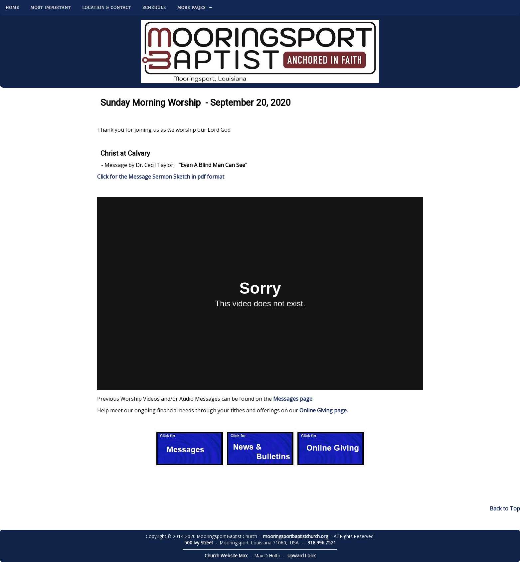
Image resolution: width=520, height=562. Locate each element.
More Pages (191, 7)
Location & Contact (106, 7)
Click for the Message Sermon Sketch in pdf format (160, 176)
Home (12, 7)
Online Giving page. (323, 410)
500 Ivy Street (198, 542)
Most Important (51, 7)
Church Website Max (226, 555)
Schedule (154, 7)
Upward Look (301, 555)
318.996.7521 (321, 542)
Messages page (292, 398)
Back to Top (505, 508)
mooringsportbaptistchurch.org (295, 536)
